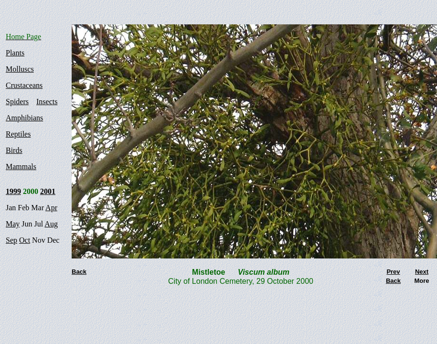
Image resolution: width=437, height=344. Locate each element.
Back (393, 280)
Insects (46, 101)
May (13, 224)
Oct (24, 240)
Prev (393, 271)
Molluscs (20, 69)
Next (421, 271)
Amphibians (24, 118)
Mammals (21, 166)
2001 (47, 191)
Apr (51, 208)
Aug (51, 224)
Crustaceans (24, 85)
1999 (13, 191)
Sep (11, 240)
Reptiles (18, 134)
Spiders (17, 101)
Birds (14, 150)
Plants (15, 53)
